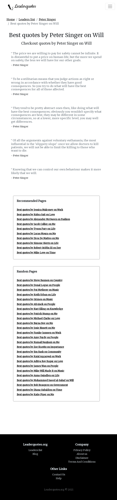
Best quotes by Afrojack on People (36, 304)
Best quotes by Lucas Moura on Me (36, 233)
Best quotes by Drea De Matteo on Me (38, 238)
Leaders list (27, 19)
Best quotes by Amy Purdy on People (37, 337)
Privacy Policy (81, 450)
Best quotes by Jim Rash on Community (39, 351)
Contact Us (58, 474)
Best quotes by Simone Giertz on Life (37, 243)
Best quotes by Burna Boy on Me (35, 323)
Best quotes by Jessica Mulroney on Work (40, 209)
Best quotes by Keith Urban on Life (36, 294)
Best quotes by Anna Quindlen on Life (38, 375)
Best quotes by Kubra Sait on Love (36, 214)
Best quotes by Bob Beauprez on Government (42, 385)
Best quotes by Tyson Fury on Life (36, 228)
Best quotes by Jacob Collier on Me (36, 224)
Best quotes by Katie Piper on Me (35, 394)
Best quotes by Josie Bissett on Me (36, 327)
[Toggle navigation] (110, 6)
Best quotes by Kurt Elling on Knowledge (40, 308)
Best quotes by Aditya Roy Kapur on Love (40, 361)
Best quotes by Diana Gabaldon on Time (39, 389)
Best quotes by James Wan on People (37, 366)
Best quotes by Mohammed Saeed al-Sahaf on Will (45, 380)
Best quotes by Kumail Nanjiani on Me (38, 342)
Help (58, 478)
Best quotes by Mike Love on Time (36, 252)
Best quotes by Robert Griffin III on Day (39, 247)
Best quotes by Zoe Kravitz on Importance (40, 347)
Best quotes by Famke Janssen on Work (39, 332)
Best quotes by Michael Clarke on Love (38, 318)
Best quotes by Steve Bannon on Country (39, 280)
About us (82, 454)
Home (11, 19)
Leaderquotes (22, 6)
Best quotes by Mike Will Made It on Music (40, 370)
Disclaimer (81, 458)
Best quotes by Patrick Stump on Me (37, 313)
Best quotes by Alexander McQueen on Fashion (43, 219)
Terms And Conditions (81, 461)
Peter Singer (47, 19)
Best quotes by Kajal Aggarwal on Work (39, 356)
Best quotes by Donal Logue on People (38, 285)
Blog (35, 454)
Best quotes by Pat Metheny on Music (38, 289)
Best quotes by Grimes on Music (35, 299)
